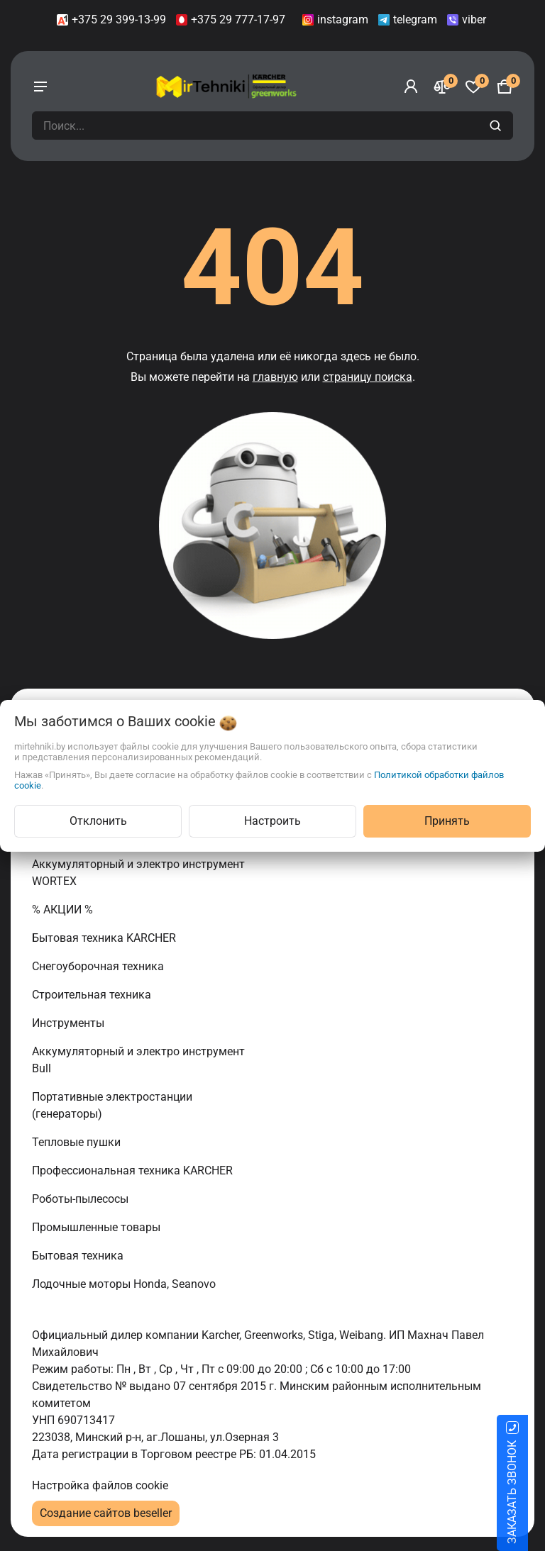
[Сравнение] (442, 86)
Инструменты (69, 1023)
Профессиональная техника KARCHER (134, 1170)
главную (275, 377)
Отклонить (98, 821)
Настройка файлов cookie (100, 1485)
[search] (497, 125)
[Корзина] (504, 86)
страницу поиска (367, 377)
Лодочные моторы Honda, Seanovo (125, 1284)
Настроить (272, 821)
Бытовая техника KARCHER (105, 938)
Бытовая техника (79, 1255)
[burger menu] (40, 86)
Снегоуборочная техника (99, 966)
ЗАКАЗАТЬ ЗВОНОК (529, 1492)
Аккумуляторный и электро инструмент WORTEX (138, 872)
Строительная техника (94, 994)
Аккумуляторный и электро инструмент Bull (138, 1060)
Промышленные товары (97, 1227)
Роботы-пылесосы (81, 1199)
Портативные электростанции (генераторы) (112, 1105)
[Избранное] (473, 86)
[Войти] (410, 86)
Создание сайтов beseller (106, 1513)
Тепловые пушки (77, 1142)
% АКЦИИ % (64, 909)
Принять (447, 821)
